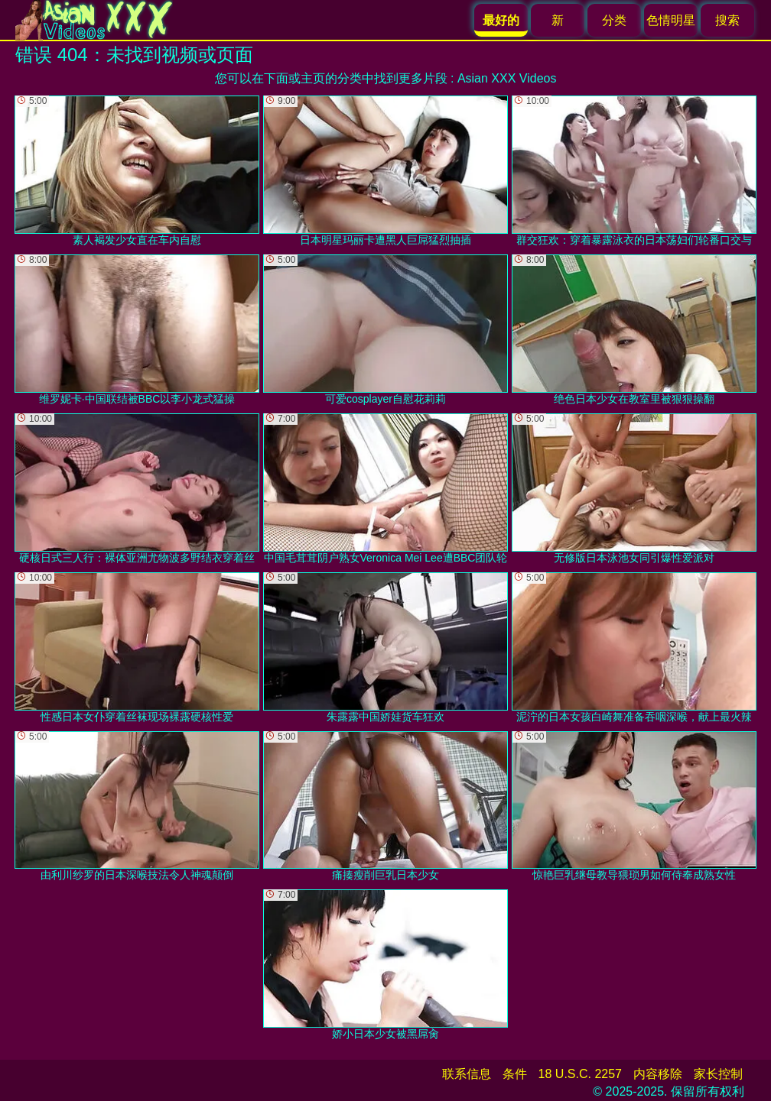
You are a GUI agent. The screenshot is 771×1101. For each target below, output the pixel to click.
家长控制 (718, 1073)
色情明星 (670, 20)
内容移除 (657, 1073)
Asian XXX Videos (507, 78)
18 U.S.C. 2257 (580, 1073)
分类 (614, 20)
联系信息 (466, 1073)
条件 (515, 1073)
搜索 (727, 20)
